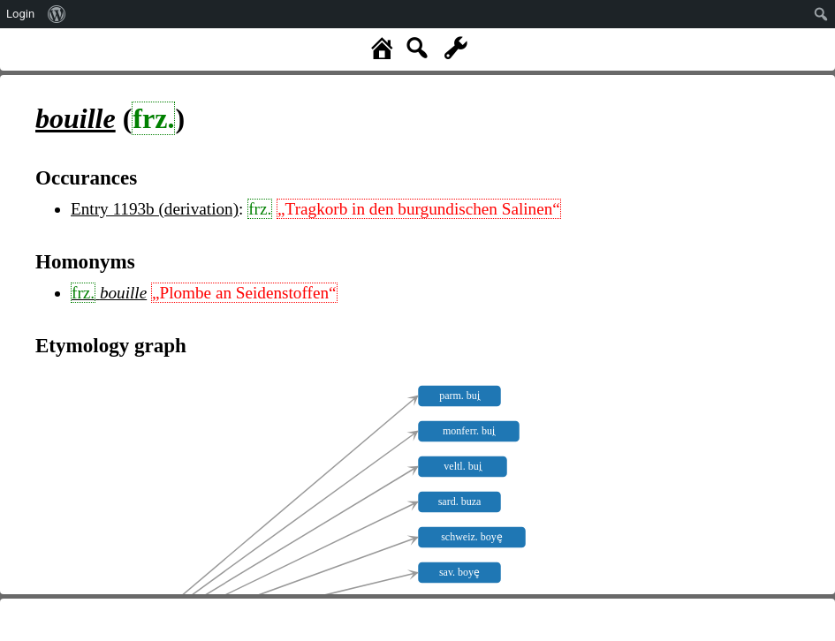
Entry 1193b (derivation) (155, 209)
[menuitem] (57, 14)
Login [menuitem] (20, 13)
